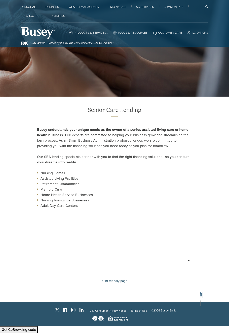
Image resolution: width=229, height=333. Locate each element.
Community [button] (172, 7)
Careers (58, 16)
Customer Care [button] (170, 32)
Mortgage (118, 7)
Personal (28, 7)
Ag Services (145, 7)
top (201, 295)
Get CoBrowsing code (19, 329)
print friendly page (114, 281)
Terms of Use (139, 310)
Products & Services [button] (90, 32)
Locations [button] (200, 32)
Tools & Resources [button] (133, 32)
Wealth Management (85, 7)
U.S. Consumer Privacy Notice (108, 310)
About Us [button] (33, 16)
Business (52, 7)
